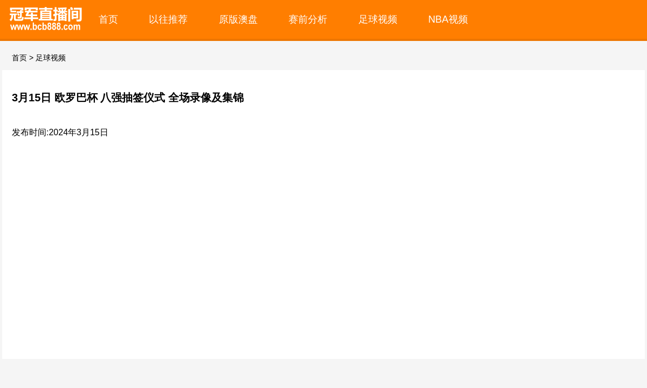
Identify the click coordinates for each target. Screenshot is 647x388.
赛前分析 (307, 19)
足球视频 (378, 19)
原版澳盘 (238, 19)
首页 (108, 19)
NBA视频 (448, 19)
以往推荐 (168, 19)
